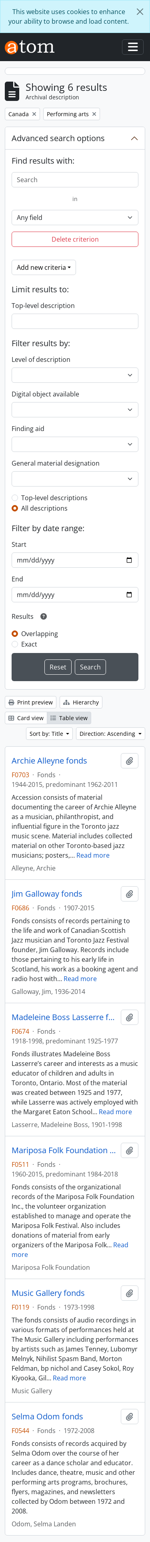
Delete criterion (75, 239)
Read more (93, 855)
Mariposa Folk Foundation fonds (65, 1150)
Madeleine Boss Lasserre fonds (65, 1017)
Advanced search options (58, 138)
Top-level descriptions (54, 497)
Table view (69, 718)
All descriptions (44, 508)
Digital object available (45, 394)
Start (19, 544)
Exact (29, 644)
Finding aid (28, 428)
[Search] (75, 179)
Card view (26, 718)
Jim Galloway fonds (47, 894)
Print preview (30, 702)
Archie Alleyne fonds (49, 761)
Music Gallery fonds (48, 1293)
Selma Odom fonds (47, 1416)
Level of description (41, 359)
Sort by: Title (47, 733)
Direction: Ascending (108, 733)
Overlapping (39, 633)
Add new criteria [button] (41, 267)
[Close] (140, 11)
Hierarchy (81, 702)
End (17, 579)
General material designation (56, 463)
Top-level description (43, 305)
